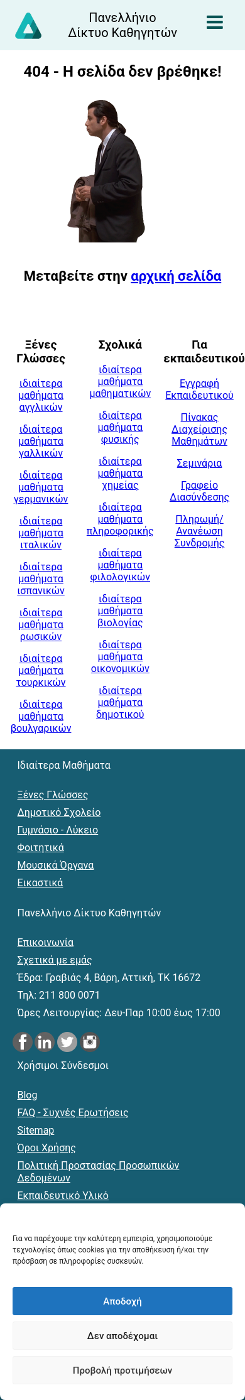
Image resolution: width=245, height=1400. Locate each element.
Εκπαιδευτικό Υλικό (63, 1196)
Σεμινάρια (199, 463)
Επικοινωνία (46, 942)
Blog (28, 1095)
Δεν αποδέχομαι (122, 1336)
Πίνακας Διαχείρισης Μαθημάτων (199, 429)
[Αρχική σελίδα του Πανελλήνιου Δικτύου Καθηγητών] (123, 25)
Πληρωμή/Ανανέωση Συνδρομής (200, 531)
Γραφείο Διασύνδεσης (199, 491)
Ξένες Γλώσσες (53, 795)
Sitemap (36, 1130)
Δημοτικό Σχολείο (59, 812)
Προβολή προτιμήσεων (122, 1370)
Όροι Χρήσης (47, 1148)
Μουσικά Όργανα (56, 865)
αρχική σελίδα (176, 276)
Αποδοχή (122, 1301)
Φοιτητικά (41, 848)
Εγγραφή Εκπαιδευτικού (199, 389)
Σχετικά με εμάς (55, 960)
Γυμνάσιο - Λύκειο (58, 830)
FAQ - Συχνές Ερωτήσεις (73, 1113)
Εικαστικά (40, 883)
